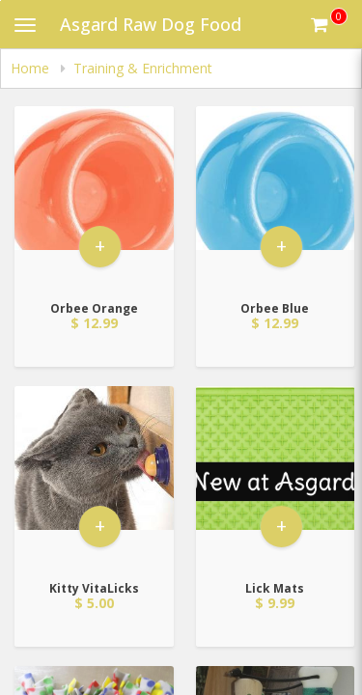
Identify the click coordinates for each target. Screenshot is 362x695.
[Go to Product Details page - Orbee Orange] (94, 197)
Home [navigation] (32, 68)
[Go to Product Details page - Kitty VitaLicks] (94, 477)
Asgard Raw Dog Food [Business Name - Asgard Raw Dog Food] (150, 24)
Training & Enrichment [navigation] (142, 68)
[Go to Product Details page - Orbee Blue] (275, 197)
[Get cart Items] (329, 24)
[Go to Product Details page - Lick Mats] (275, 477)
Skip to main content (0, 0)
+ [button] (100, 246)
